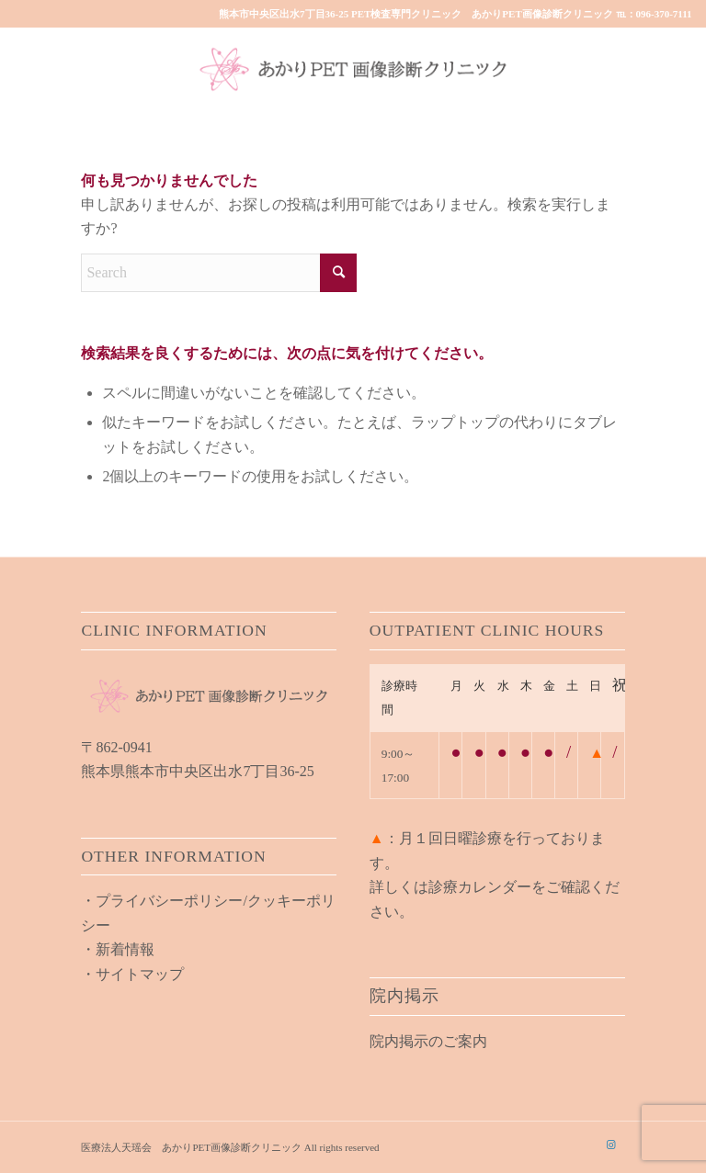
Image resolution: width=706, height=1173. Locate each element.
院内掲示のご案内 (428, 1041)
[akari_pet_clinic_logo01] (353, 69)
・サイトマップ (132, 974)
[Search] (219, 273)
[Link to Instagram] (611, 1144)
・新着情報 (117, 949)
